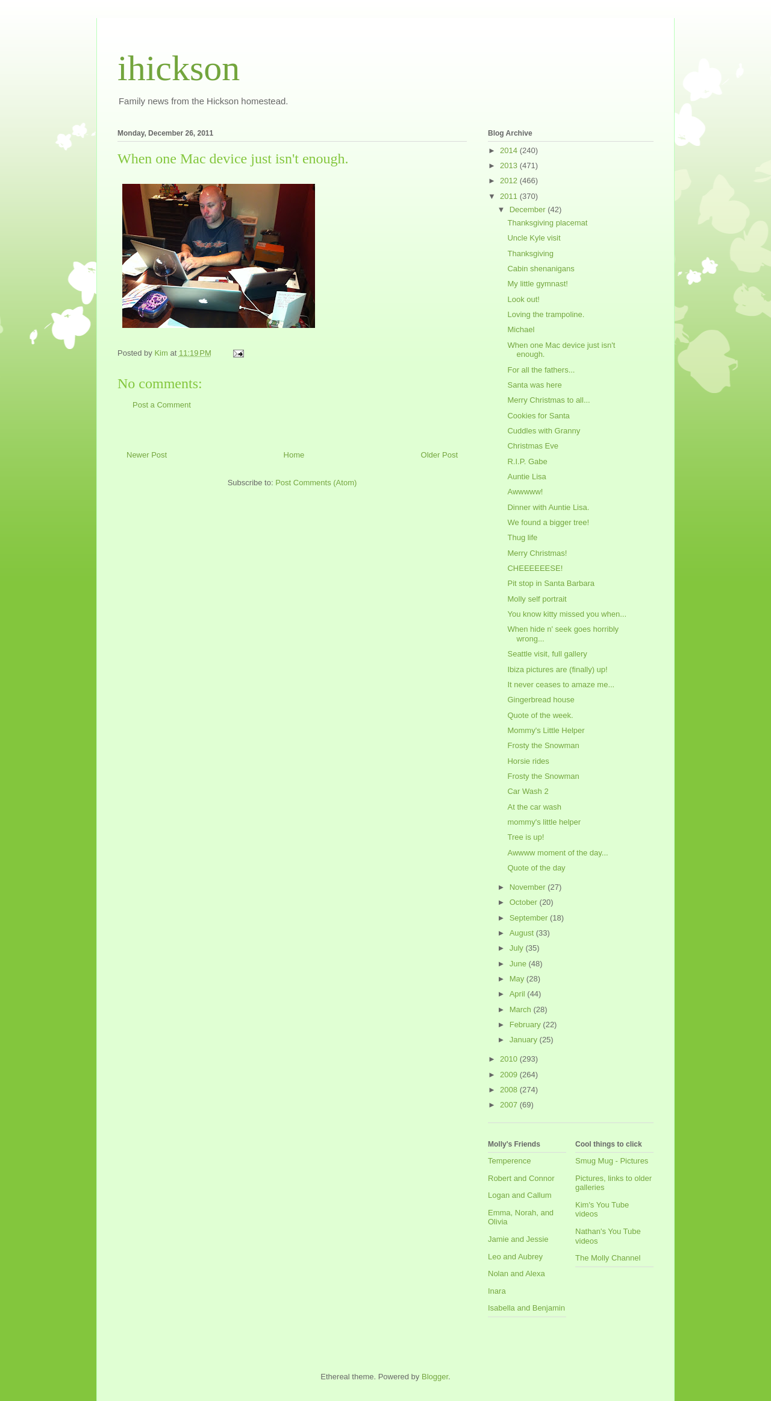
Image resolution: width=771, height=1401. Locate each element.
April (519, 993)
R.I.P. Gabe (527, 461)
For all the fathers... (541, 369)
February (526, 1024)
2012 (510, 180)
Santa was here (534, 384)
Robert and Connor (521, 1178)
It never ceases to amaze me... (560, 684)
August (523, 932)
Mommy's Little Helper (545, 730)
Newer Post (146, 454)
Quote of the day (536, 867)
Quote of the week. (540, 715)
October (525, 902)
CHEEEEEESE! (535, 568)
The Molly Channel (607, 1257)
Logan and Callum (520, 1195)
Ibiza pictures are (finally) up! (557, 669)
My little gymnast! (537, 283)
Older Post (439, 454)
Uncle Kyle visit (533, 237)
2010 (510, 1058)
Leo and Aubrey (515, 1256)
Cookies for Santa (538, 415)
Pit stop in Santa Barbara (551, 583)
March (522, 1009)
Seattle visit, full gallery (547, 653)
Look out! (523, 299)
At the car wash (534, 806)
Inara (497, 1291)
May (518, 978)
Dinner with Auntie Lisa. (548, 507)
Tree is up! (525, 837)
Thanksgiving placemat (547, 222)
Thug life (522, 537)
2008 (510, 1089)
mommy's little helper (544, 821)
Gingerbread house (540, 699)
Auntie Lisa (526, 476)
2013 (510, 165)
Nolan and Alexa (516, 1273)
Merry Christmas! (537, 553)
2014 (510, 150)
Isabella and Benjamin (526, 1307)
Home (294, 454)
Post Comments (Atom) (316, 482)
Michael (520, 329)
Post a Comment (162, 404)
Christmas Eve (532, 445)
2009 (510, 1074)
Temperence (509, 1160)
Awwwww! (525, 491)
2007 (510, 1104)
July (518, 947)
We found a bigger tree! (548, 522)
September (530, 917)
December (529, 209)
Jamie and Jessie (518, 1239)
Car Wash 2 (527, 791)
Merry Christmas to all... (548, 400)
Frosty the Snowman (543, 745)
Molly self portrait (536, 598)
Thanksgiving (530, 253)
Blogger (435, 1376)
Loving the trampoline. (545, 314)
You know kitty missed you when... (566, 614)
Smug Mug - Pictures (611, 1160)
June (519, 963)
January (525, 1039)
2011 (510, 196)
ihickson (178, 68)
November (529, 887)
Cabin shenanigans (540, 268)
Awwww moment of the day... (557, 852)
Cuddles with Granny (543, 430)
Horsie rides (528, 761)
